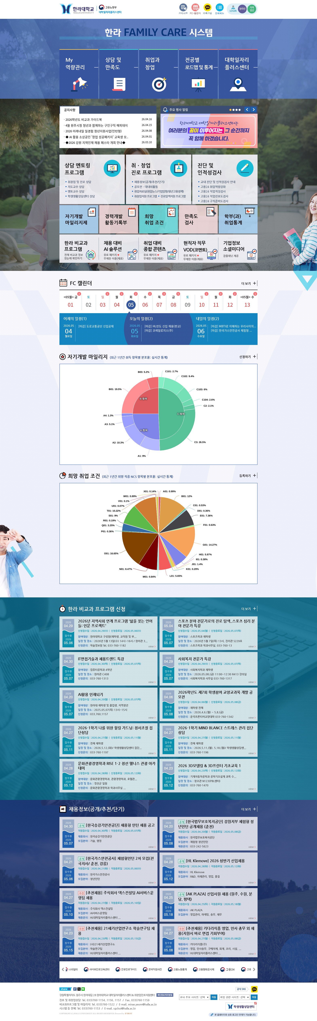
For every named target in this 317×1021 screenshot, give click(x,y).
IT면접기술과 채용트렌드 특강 (101, 659)
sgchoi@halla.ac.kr (124, 1008)
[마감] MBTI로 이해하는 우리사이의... (233, 326)
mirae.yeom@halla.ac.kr (142, 1004)
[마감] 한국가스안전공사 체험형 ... (231, 330)
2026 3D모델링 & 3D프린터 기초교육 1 (209, 765)
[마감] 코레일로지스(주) (159, 330)
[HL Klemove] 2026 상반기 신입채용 (211, 861)
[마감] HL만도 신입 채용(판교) (163, 326)
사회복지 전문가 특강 (194, 659)
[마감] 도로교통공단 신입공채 (96, 326)
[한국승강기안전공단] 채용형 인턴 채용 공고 (116, 825)
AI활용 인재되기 (90, 694)
